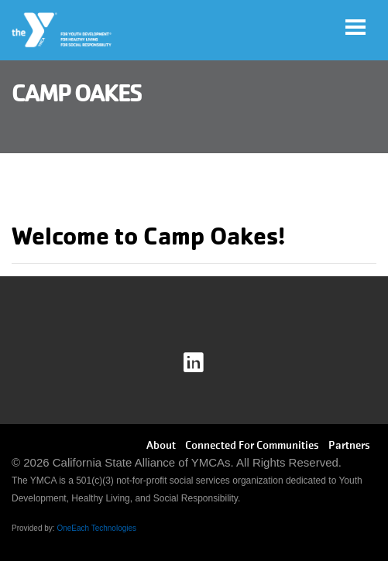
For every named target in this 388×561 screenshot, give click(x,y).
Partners (349, 445)
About (161, 445)
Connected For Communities (252, 445)
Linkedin (204, 363)
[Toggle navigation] (355, 27)
